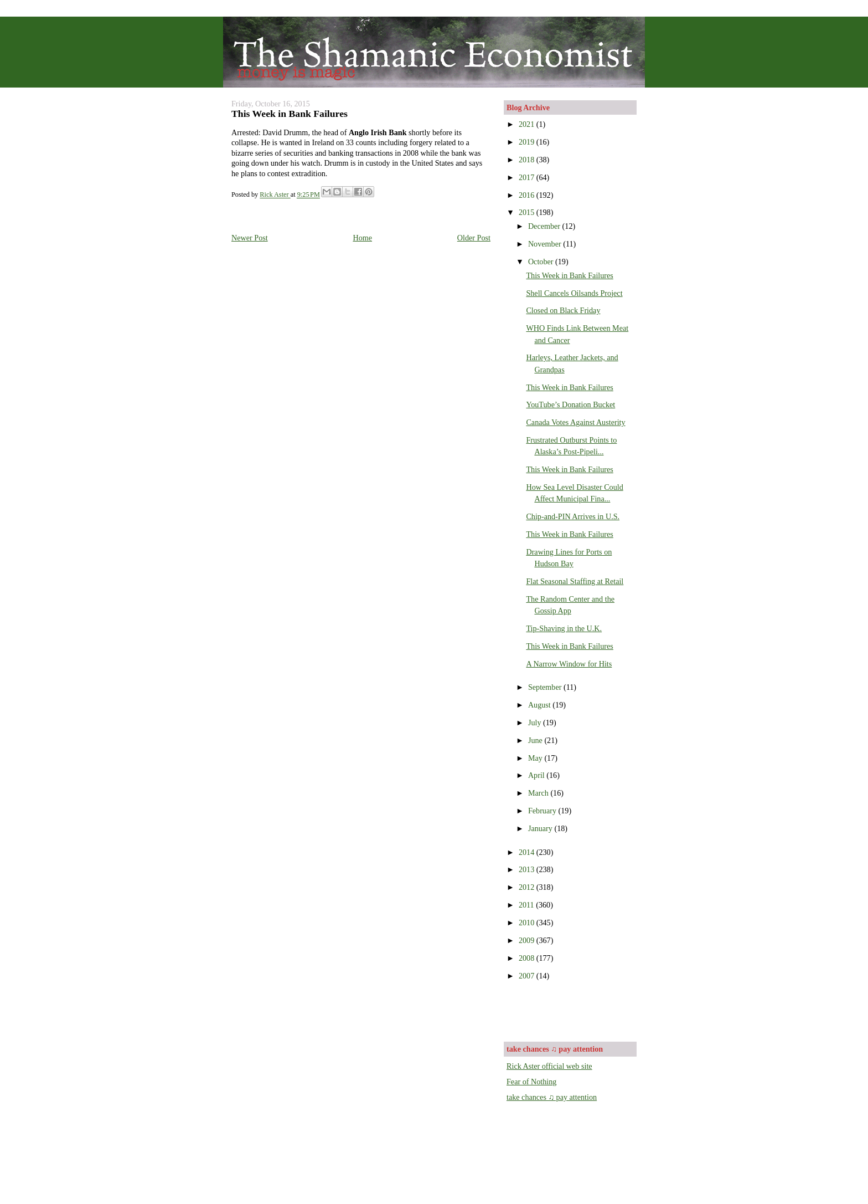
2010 (527, 922)
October (541, 261)
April (537, 775)
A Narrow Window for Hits (569, 663)
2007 (527, 975)
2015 (527, 212)
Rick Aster (275, 195)
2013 (527, 869)
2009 (527, 940)
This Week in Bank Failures (569, 275)
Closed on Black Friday (563, 310)
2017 (527, 177)
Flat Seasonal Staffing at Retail (574, 581)
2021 (527, 124)
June (536, 740)
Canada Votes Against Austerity (575, 422)
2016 (527, 195)
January (541, 828)
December (545, 226)
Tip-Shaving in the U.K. (564, 628)
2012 (527, 887)
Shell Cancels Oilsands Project (574, 293)
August (540, 704)
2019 (527, 141)
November (545, 243)
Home (362, 237)
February (543, 810)
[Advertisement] (571, 1010)
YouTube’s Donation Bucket (570, 404)
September (546, 687)
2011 (527, 904)
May (536, 758)
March (539, 792)
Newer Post (249, 237)
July (535, 722)
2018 (527, 159)
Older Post (473, 237)
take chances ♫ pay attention (552, 1097)
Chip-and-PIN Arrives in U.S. (572, 516)
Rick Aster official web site (549, 1066)
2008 (527, 958)
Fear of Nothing (531, 1081)
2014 (527, 852)
